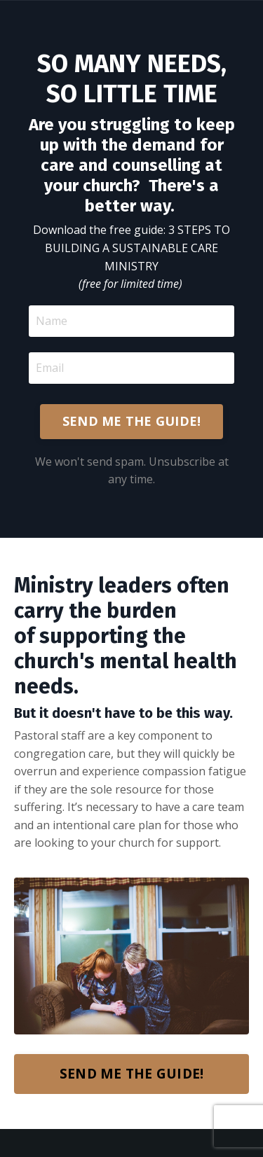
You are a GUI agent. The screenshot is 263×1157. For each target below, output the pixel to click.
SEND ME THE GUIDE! (131, 421)
